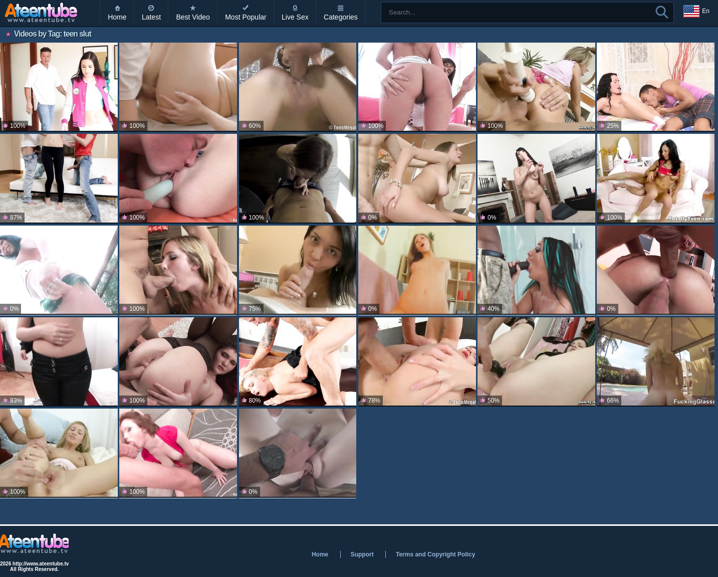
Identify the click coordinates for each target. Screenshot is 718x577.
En (696, 11)
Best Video (192, 17)
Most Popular (245, 17)
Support (362, 554)
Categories (341, 17)
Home (117, 17)
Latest (151, 17)
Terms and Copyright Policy (435, 554)
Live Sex (295, 17)
